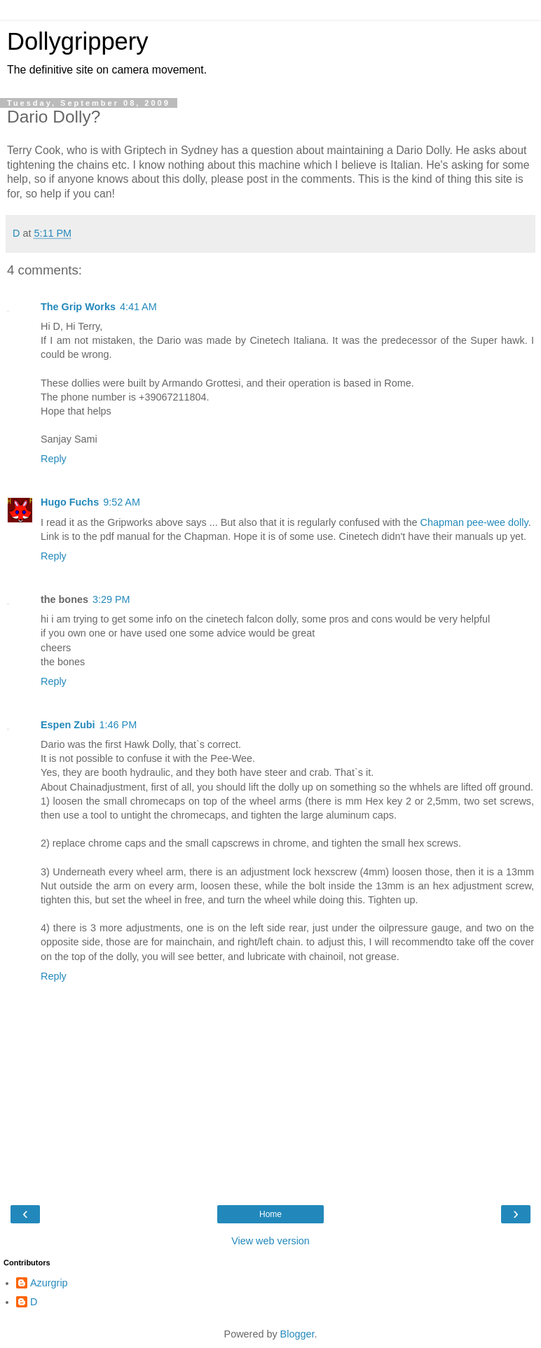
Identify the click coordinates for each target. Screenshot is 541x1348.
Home (270, 1214)
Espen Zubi (68, 724)
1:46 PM (118, 724)
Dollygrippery (78, 41)
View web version (270, 1240)
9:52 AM (121, 502)
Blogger (297, 1334)
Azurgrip (49, 1282)
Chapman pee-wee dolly (474, 522)
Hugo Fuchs (70, 502)
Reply (54, 458)
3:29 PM (111, 599)
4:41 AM (138, 306)
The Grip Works (78, 306)
